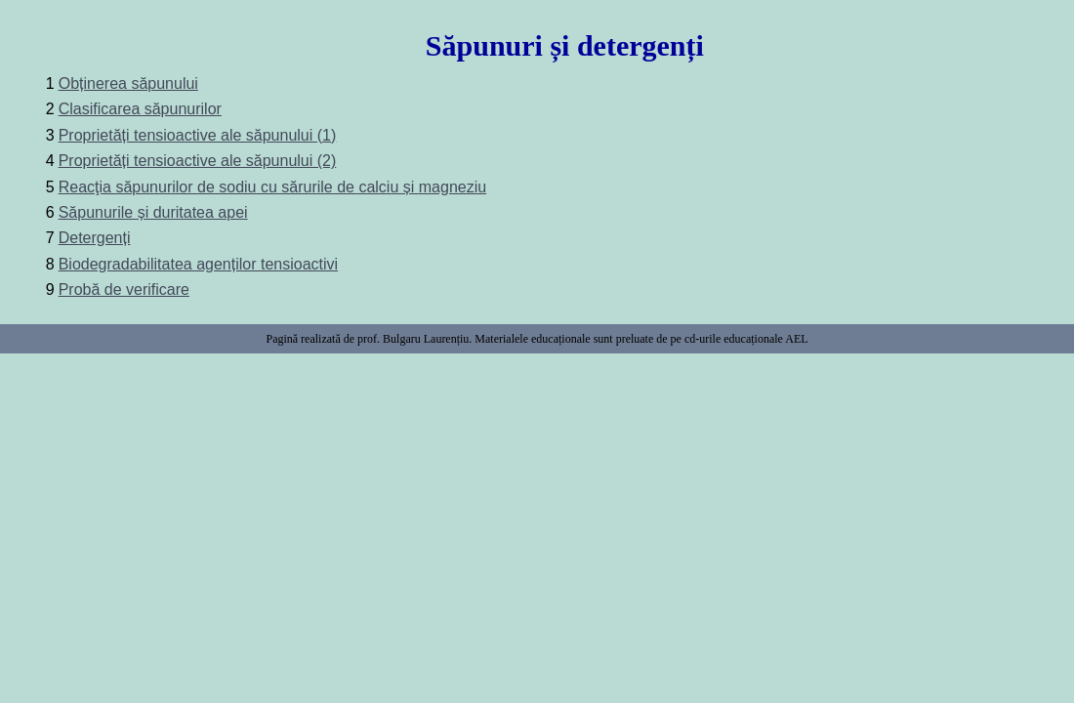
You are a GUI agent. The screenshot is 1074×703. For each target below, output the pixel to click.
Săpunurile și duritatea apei (153, 212)
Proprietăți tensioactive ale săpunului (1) (198, 135)
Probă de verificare (124, 289)
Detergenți (95, 237)
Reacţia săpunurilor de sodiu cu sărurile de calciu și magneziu (272, 187)
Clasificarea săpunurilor (140, 109)
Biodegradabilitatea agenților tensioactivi (198, 264)
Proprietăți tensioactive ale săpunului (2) (198, 160)
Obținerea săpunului (128, 83)
